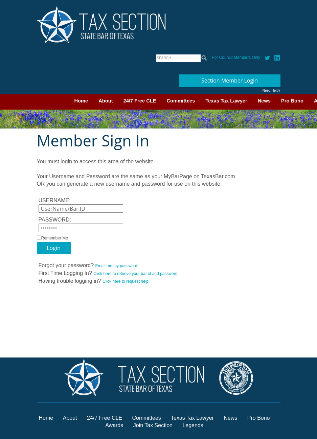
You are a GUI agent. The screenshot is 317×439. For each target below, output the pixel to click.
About (105, 100)
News (264, 100)
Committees (181, 100)
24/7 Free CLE (139, 100)
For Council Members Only (236, 57)
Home (81, 100)
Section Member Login (229, 80)
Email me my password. (116, 265)
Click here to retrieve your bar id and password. (135, 273)
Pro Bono (292, 100)
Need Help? (271, 90)
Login (54, 248)
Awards (115, 425)
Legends (192, 425)
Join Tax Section (153, 425)
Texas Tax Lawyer (226, 100)
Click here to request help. (126, 281)
